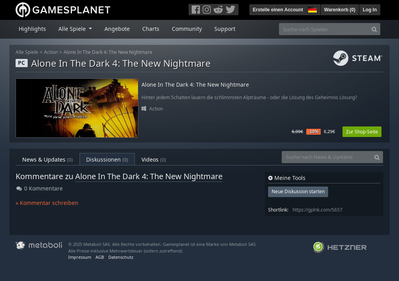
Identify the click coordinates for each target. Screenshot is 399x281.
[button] (312, 8)
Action (51, 52)
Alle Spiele (27, 52)
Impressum (79, 257)
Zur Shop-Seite (362, 131)
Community (187, 28)
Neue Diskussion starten (298, 191)
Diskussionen (107, 159)
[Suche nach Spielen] (324, 29)
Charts (150, 28)
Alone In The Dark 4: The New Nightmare (108, 52)
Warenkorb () (339, 9)
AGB (99, 257)
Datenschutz (120, 257)
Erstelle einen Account (278, 9)
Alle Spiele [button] (72, 28)
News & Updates (47, 159)
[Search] (374, 29)
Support (224, 28)
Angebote (117, 28)
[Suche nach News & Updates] (326, 157)
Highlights (32, 28)
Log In (370, 9)
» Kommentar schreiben (47, 202)
